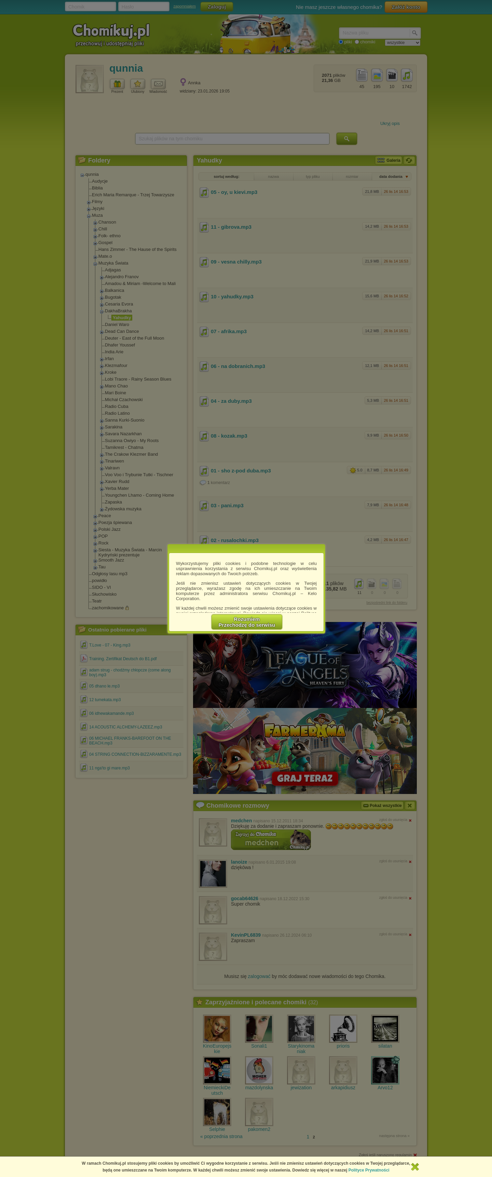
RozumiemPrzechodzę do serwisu (247, 622)
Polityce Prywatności (369, 1170)
